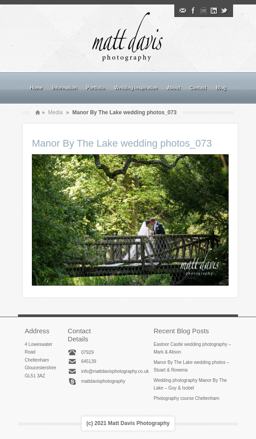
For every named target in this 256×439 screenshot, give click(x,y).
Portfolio (95, 87)
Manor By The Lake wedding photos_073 (122, 143)
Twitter (224, 10)
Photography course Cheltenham (186, 398)
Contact (198, 87)
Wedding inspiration (136, 87)
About (173, 87)
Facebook (193, 10)
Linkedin (213, 10)
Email (182, 10)
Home (36, 87)
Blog (221, 87)
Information (64, 87)
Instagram (203, 10)
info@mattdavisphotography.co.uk (115, 371)
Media (55, 112)
